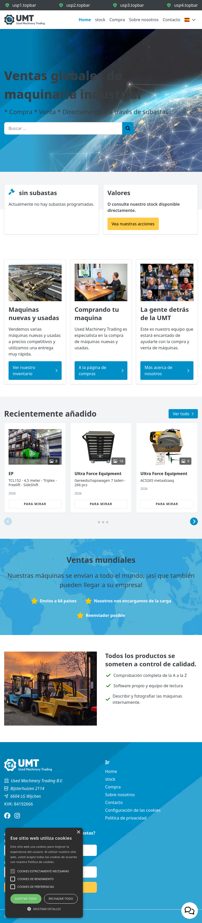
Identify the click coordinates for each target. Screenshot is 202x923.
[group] (35, 468)
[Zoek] (128, 128)
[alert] (44, 873)
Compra (117, 20)
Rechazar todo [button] (61, 898)
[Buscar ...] (63, 128)
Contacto (171, 20)
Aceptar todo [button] (26, 898)
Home (85, 20)
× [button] (78, 832)
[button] (8, 521)
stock (100, 20)
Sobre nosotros (143, 20)
